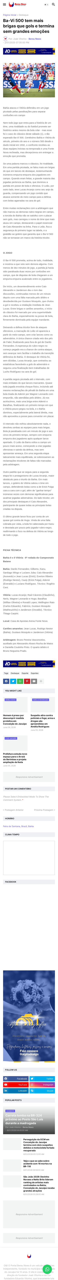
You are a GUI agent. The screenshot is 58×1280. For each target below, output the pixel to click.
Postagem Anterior (14, 810)
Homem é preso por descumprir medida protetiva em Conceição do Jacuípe (15, 719)
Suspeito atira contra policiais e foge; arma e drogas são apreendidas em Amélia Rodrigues (43, 721)
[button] (4, 4)
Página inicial (9, 15)
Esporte (25, 673)
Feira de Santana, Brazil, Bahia (18, 826)
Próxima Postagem (43, 810)
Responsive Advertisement (29, 777)
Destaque (23, 15)
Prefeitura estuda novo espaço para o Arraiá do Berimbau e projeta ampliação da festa (15, 758)
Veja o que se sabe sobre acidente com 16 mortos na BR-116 (37, 1163)
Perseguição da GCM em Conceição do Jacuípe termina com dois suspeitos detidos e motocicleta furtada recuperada (38, 1145)
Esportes (34, 673)
